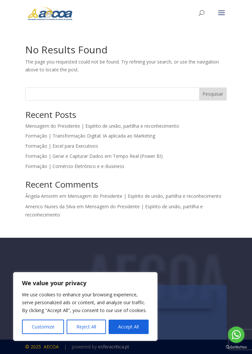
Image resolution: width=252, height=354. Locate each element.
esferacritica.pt (113, 347)
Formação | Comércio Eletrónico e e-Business (74, 166)
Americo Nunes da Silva (50, 206)
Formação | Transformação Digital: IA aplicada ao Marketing (90, 136)
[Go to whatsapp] (236, 334)
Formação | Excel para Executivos (61, 146)
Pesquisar (212, 94)
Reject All (86, 327)
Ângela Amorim (41, 196)
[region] (85, 306)
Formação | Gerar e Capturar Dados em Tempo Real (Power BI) (94, 156)
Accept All (128, 327)
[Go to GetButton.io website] (236, 347)
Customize (43, 327)
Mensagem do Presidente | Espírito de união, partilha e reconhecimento (102, 126)
